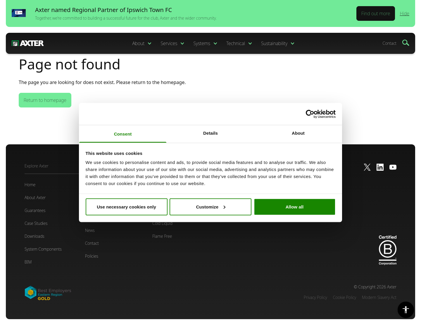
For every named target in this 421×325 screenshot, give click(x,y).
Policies (91, 256)
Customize (210, 206)
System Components (43, 249)
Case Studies (36, 223)
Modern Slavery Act (379, 297)
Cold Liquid (162, 223)
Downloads (34, 236)
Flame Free (162, 236)
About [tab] (298, 133)
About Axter (35, 197)
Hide (404, 13)
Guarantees (35, 210)
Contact (389, 43)
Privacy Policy (315, 297)
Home (30, 184)
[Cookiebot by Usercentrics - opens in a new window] (310, 114)
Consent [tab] (123, 133)
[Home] (28, 43)
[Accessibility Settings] (406, 310)
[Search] (405, 43)
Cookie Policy (344, 297)
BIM (28, 262)
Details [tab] (210, 133)
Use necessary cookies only (126, 206)
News (90, 230)
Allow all (295, 206)
